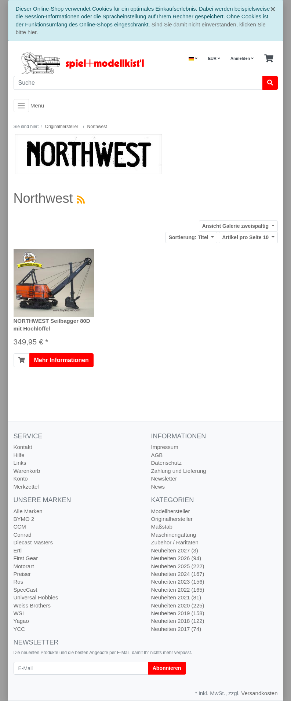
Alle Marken (28, 511)
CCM (20, 526)
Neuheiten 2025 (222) (177, 566)
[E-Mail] (81, 668)
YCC (19, 629)
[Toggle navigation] (21, 105)
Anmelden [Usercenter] (242, 58)
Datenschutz (166, 463)
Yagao (21, 621)
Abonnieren (167, 668)
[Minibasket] (269, 58)
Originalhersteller (172, 519)
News (158, 486)
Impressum (164, 447)
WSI (19, 613)
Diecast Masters (33, 542)
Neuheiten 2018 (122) (177, 621)
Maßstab (161, 526)
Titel (189, 237)
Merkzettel (26, 486)
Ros (18, 581)
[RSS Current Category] (81, 199)
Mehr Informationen (61, 360)
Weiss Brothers (32, 605)
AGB (157, 455)
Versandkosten (259, 693)
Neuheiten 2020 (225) (177, 605)
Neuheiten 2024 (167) (177, 574)
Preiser (22, 574)
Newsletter (164, 478)
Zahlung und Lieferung (178, 471)
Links (20, 463)
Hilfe (19, 455)
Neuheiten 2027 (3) (174, 550)
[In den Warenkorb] (22, 360)
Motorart (24, 566)
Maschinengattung (173, 535)
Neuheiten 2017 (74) (176, 629)
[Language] (193, 58)
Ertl (18, 550)
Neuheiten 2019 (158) (177, 613)
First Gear (26, 558)
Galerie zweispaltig (236, 226)
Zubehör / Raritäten (175, 542)
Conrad (23, 535)
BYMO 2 (24, 519)
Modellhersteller (170, 511)
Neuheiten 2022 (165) (177, 590)
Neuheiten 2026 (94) (176, 558)
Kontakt (23, 447)
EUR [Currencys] (214, 58)
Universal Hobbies (36, 597)
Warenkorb (27, 471)
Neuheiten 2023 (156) (177, 581)
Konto (21, 478)
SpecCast (25, 590)
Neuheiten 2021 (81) (176, 597)
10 (246, 237)
